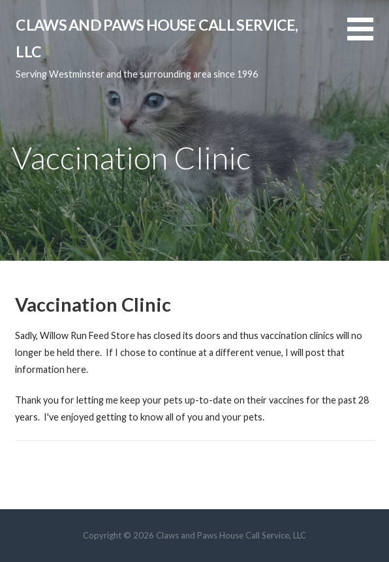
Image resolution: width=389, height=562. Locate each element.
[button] (368, 37)
